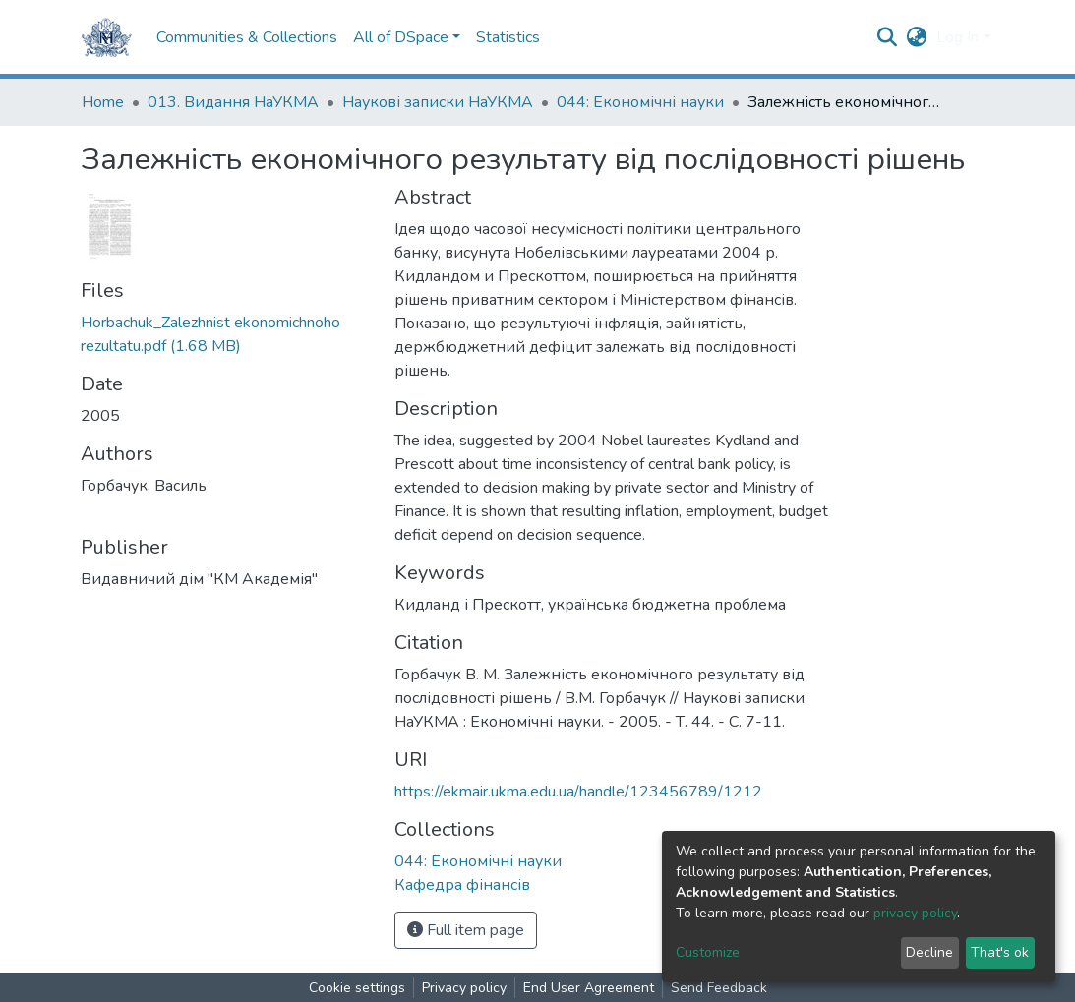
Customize (708, 952)
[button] (916, 37)
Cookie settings (357, 987)
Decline (929, 952)
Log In (957, 37)
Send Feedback (719, 987)
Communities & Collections (246, 37)
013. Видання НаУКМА (233, 102)
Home (103, 102)
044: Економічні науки (640, 102)
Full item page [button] (465, 930)
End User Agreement (588, 987)
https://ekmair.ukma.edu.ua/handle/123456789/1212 (578, 791)
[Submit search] (886, 37)
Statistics (508, 37)
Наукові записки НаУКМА (437, 102)
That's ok (1000, 952)
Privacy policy (464, 987)
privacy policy (915, 913)
